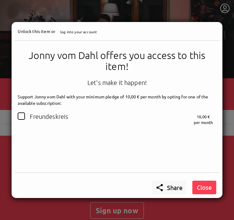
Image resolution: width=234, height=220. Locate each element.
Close (204, 187)
